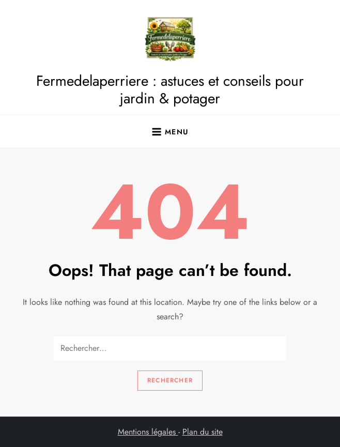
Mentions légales (148, 432)
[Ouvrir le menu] (170, 131)
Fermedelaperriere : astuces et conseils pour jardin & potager (170, 89)
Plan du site (202, 432)
